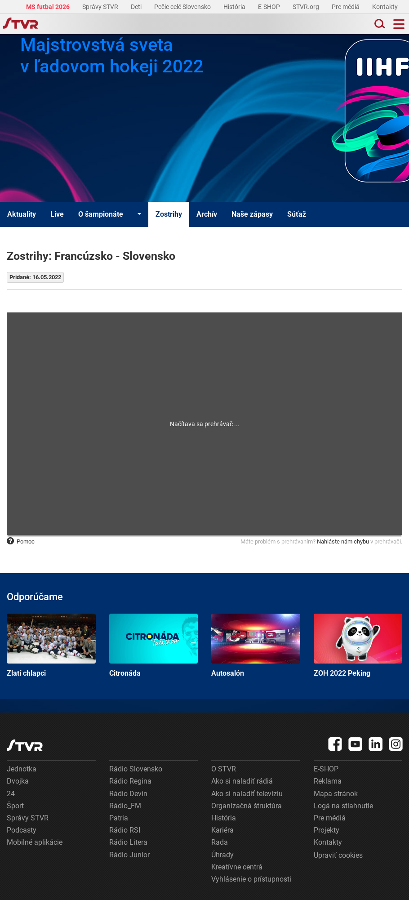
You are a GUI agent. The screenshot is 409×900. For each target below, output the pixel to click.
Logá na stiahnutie (343, 806)
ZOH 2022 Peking (358, 645)
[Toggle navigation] (399, 24)
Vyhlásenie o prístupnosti (251, 879)
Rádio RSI (124, 830)
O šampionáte (100, 214)
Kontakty (385, 6)
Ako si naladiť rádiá (242, 781)
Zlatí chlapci (51, 645)
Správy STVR (101, 6)
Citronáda (153, 645)
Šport (15, 806)
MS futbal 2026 (48, 6)
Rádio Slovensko (135, 769)
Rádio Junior (129, 855)
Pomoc (21, 541)
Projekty (326, 830)
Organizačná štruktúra (246, 806)
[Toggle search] (379, 24)
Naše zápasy (252, 214)
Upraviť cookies (338, 855)
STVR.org (306, 6)
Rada (219, 842)
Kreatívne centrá (236, 867)
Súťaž (296, 214)
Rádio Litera (128, 842)
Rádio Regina (130, 781)
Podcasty (21, 830)
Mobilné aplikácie (34, 842)
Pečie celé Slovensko (183, 6)
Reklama (328, 781)
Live (57, 214)
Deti (137, 6)
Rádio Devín (128, 793)
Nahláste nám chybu (343, 541)
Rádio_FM (125, 806)
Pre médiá (346, 6)
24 (11, 793)
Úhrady (222, 855)
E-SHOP (269, 6)
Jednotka (21, 769)
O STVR (223, 769)
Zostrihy (169, 214)
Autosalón (255, 645)
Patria (118, 818)
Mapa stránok (336, 793)
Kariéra (222, 830)
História (235, 6)
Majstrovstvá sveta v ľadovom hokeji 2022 (112, 55)
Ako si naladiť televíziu (247, 793)
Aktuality (21, 214)
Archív (206, 214)
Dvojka (18, 781)
